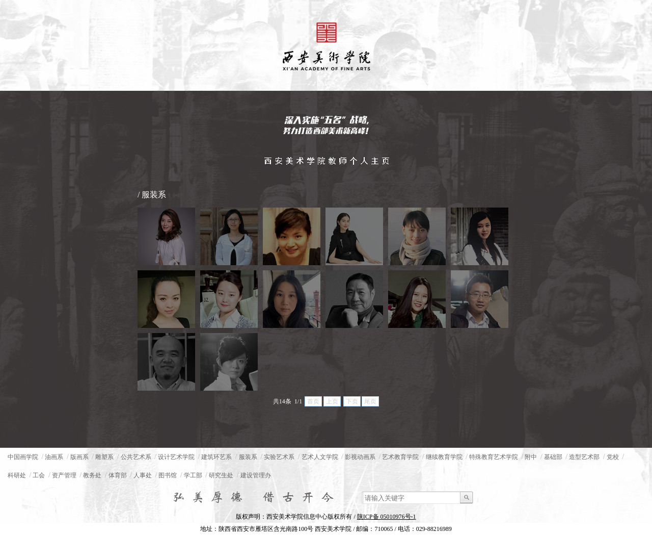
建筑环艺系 (216, 457)
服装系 (248, 457)
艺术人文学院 (320, 457)
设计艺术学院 (176, 457)
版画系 (79, 457)
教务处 (92, 475)
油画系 (54, 457)
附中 (531, 457)
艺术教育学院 (400, 457)
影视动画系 (360, 457)
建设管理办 (255, 475)
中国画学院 (23, 457)
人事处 (142, 475)
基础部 (553, 457)
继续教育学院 (444, 457)
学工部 (193, 475)
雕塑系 (104, 457)
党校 (613, 457)
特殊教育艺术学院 (493, 457)
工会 (39, 475)
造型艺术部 (584, 457)
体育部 (117, 475)
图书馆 (167, 475)
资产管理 (64, 475)
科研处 (17, 475)
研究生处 (221, 475)
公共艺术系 (136, 457)
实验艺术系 (279, 457)
